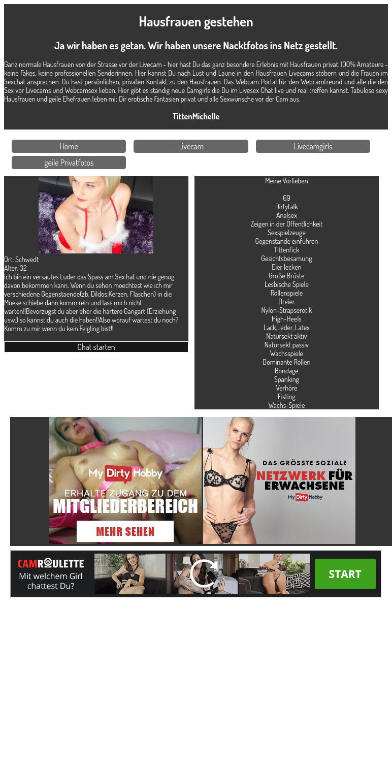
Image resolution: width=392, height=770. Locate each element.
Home (69, 146)
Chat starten (96, 347)
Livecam (191, 146)
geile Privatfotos (68, 162)
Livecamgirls (313, 146)
